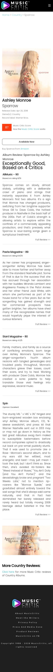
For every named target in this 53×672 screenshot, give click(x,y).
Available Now (26, 141)
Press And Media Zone (28, 627)
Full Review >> (42, 239)
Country (17, 15)
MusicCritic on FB (28, 636)
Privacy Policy (27, 622)
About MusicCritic (27, 613)
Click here (8, 572)
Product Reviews (27, 631)
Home (5, 15)
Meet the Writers (27, 618)
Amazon (25, 148)
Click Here (26, 546)
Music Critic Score (30, 129)
